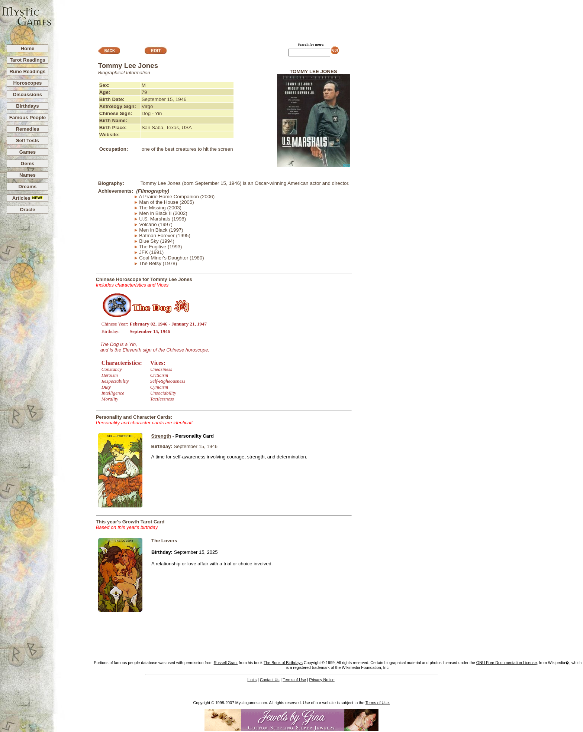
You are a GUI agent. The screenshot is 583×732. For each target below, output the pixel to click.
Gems (27, 163)
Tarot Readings (27, 60)
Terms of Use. (377, 702)
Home (27, 48)
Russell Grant (226, 662)
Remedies (27, 129)
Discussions (27, 94)
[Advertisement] (317, 19)
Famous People (27, 117)
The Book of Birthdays (283, 662)
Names (27, 175)
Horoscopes (27, 83)
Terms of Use (294, 679)
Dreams (28, 186)
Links (252, 679)
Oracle (27, 209)
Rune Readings (27, 71)
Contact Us (270, 679)
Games (27, 152)
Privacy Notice (322, 679)
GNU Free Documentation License (506, 662)
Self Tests (27, 140)
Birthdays (27, 106)
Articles (27, 198)
